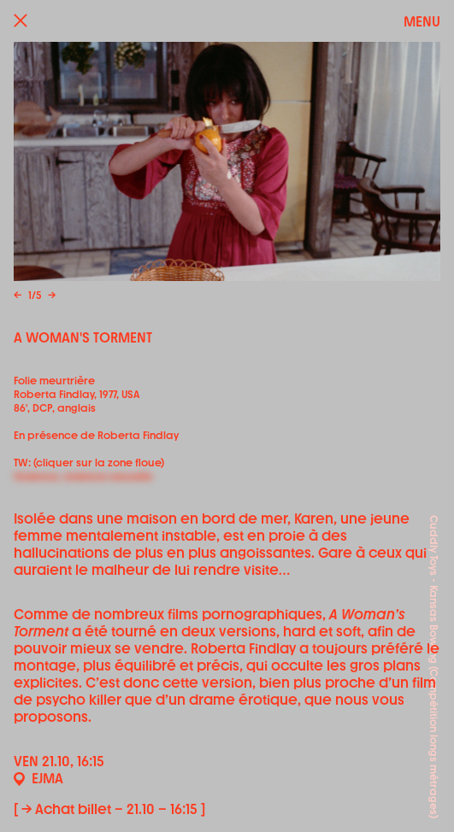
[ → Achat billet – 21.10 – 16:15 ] (109, 809)
